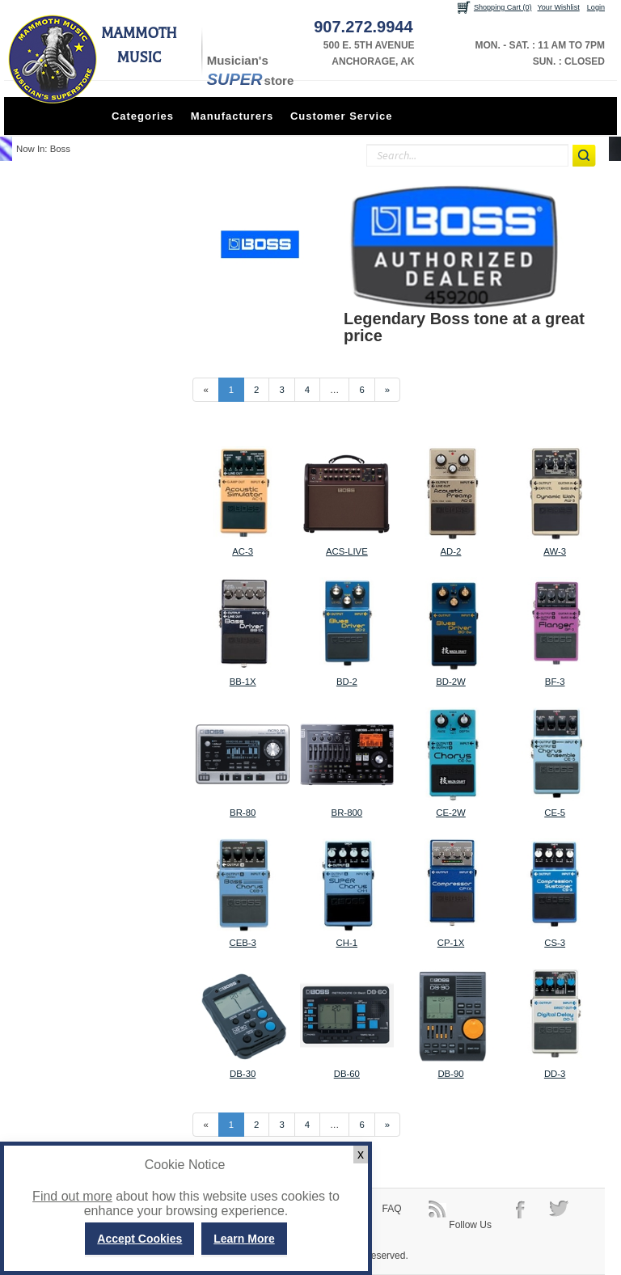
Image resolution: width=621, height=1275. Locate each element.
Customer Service (341, 116)
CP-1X (450, 943)
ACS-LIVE (347, 551)
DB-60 (347, 1074)
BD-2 (346, 681)
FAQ (392, 1208)
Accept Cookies (139, 1238)
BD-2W (451, 681)
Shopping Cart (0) (503, 7)
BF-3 (555, 681)
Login (596, 7)
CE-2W (451, 812)
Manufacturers (232, 116)
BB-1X (243, 681)
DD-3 (555, 1074)
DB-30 (243, 1074)
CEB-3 (242, 943)
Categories (143, 116)
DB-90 (450, 1074)
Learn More (243, 1238)
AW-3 (554, 551)
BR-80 (243, 812)
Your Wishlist (559, 7)
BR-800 (347, 812)
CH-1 (347, 943)
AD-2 (451, 551)
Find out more (72, 1196)
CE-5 (554, 812)
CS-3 (554, 943)
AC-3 (242, 551)
